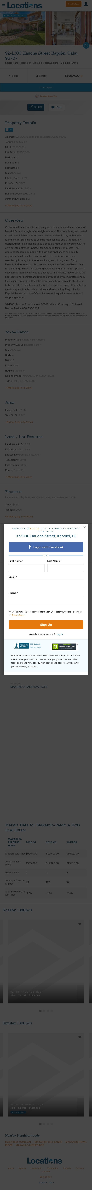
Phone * (13, 593)
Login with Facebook (46, 547)
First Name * (16, 561)
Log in (34, 528)
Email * (13, 577)
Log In (60, 634)
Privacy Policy (18, 615)
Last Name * (54, 561)
